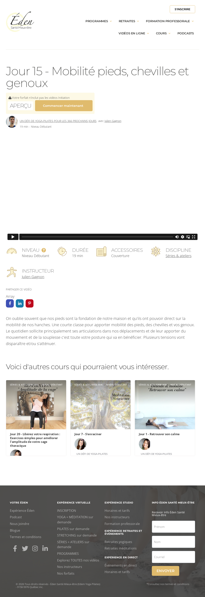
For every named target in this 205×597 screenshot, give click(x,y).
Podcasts (185, 33)
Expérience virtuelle (73, 500)
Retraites (129, 21)
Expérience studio (119, 500)
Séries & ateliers (178, 254)
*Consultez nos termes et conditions (168, 582)
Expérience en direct (121, 555)
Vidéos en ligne (134, 33)
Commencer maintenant (63, 105)
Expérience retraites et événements (123, 530)
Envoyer (165, 569)
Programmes (98, 21)
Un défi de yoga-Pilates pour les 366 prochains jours (58, 119)
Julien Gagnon (113, 119)
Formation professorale (170, 21)
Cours (163, 33)
